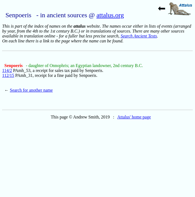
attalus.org (110, 15)
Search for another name (31, 90)
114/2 (7, 70)
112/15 (8, 75)
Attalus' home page (134, 117)
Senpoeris (14, 65)
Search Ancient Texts (139, 36)
